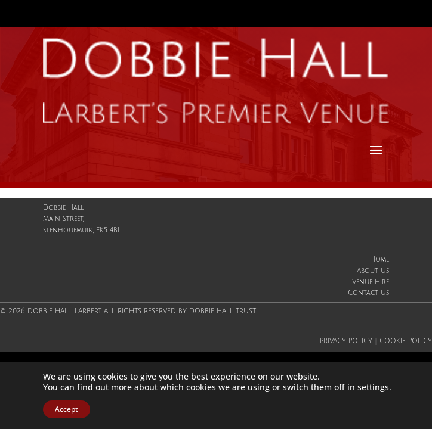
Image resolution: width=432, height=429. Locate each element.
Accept (66, 409)
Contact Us (368, 293)
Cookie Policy (405, 341)
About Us (373, 271)
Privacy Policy (346, 341)
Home (379, 259)
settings (373, 387)
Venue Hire (370, 282)
